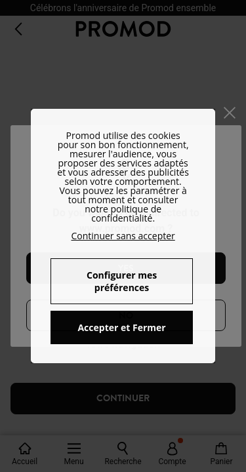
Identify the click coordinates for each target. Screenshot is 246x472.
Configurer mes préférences (122, 281)
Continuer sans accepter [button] (122, 235)
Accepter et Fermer (121, 327)
